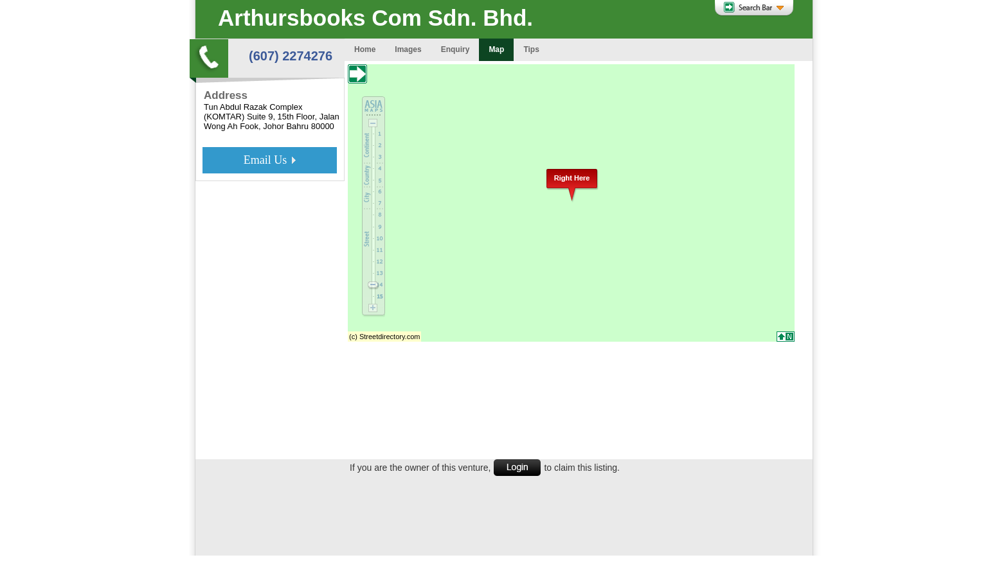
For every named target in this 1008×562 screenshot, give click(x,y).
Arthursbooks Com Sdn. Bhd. (375, 17)
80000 (322, 126)
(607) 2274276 (290, 56)
